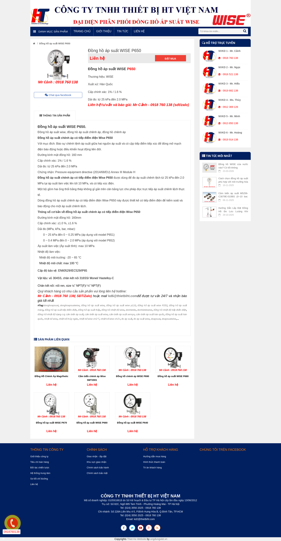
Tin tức (122, 31)
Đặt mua (170, 58)
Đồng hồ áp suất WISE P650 (54, 43)
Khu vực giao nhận (96, 462)
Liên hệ (139, 31)
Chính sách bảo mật (97, 473)
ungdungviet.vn (158, 539)
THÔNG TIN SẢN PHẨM (54, 115)
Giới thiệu (103, 31)
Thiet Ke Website (136, 539)
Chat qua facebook (58, 95)
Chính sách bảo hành (98, 467)
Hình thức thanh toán (154, 462)
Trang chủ (82, 31)
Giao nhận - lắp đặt (96, 456)
